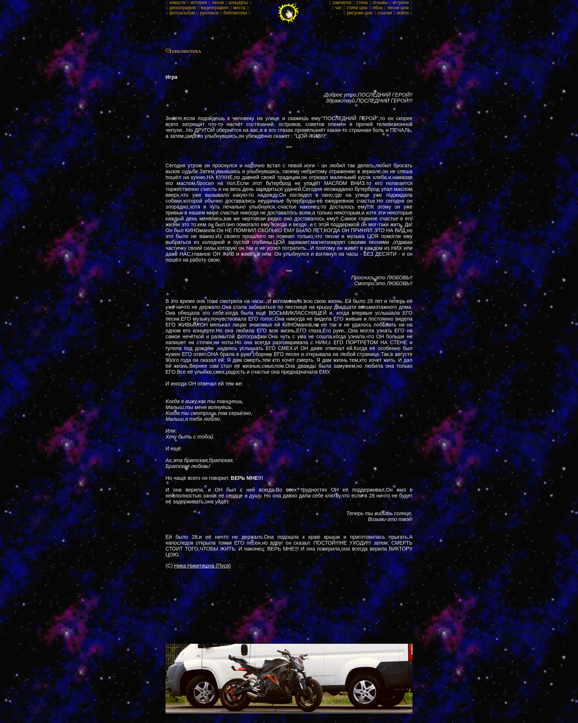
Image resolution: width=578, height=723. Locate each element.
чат (338, 7)
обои (377, 7)
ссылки (384, 12)
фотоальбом (182, 12)
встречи (401, 2)
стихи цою (357, 7)
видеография (214, 7)
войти (403, 12)
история (199, 2)
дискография (182, 7)
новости (177, 2)
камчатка (341, 2)
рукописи (209, 12)
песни (218, 2)
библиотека (235, 12)
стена (362, 2)
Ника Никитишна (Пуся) (202, 566)
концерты (238, 2)
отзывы (380, 2)
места (239, 7)
